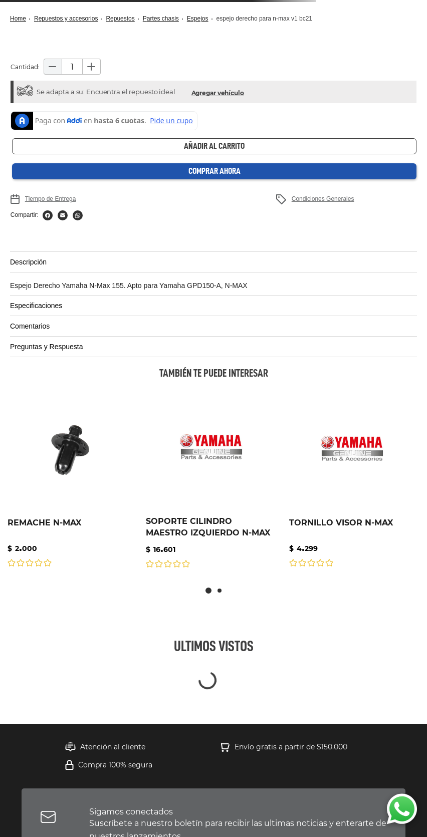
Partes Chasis (161, 18)
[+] (92, 67)
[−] (53, 67)
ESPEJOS (197, 18)
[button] (217, 92)
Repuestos (120, 18)
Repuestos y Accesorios (66, 18)
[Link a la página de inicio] (21, 19)
